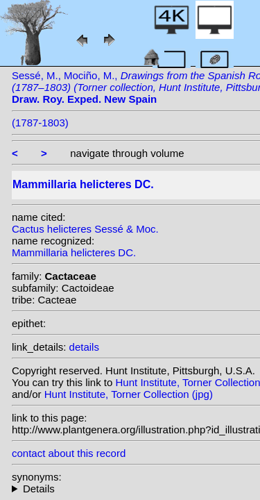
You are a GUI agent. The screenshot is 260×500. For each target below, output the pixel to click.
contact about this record (68, 453)
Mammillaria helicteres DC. (74, 252)
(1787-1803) (40, 122)
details (84, 347)
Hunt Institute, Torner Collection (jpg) (128, 394)
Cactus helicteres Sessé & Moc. (85, 229)
